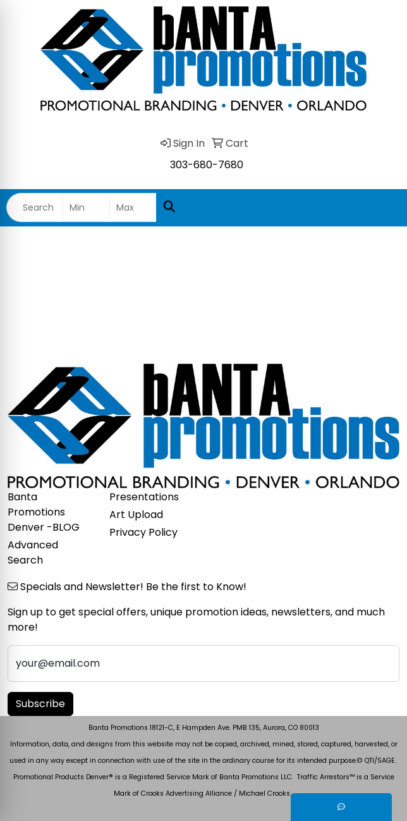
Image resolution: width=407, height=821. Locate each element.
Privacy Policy (143, 532)
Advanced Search (33, 552)
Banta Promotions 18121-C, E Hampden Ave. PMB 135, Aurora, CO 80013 (203, 727)
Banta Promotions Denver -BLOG (44, 512)
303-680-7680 (206, 164)
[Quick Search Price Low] (86, 207)
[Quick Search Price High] (133, 207)
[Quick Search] (34, 207)
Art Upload (136, 514)
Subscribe (40, 703)
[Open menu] (381, 207)
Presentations (144, 497)
